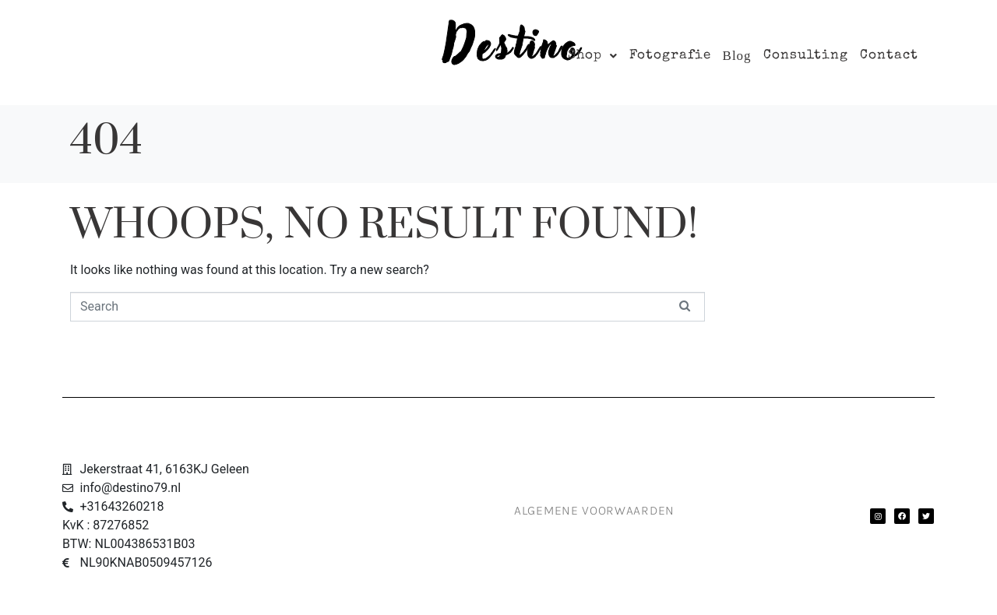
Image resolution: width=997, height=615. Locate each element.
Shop (593, 55)
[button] (593, 55)
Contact (889, 55)
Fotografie (670, 55)
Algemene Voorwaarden (594, 510)
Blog (737, 55)
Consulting (805, 55)
